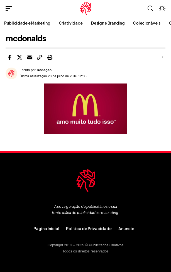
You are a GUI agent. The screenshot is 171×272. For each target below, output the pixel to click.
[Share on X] (19, 57)
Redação (44, 70)
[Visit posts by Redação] (11, 73)
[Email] (29, 57)
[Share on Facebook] (9, 57)
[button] (10, 8)
